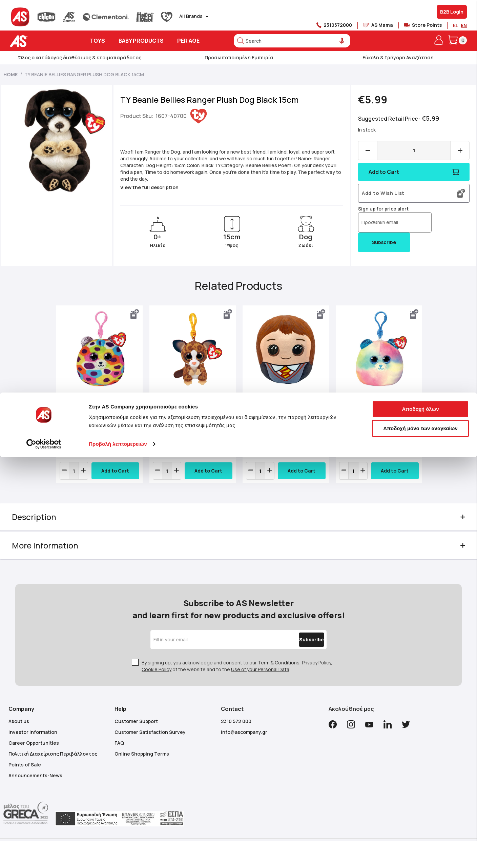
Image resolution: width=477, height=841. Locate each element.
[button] (138, 314)
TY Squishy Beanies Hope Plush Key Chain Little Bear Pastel (372, 409)
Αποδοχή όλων (420, 793)
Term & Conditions (278, 645)
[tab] (238, 512)
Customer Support (136, 703)
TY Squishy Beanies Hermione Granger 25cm (280, 406)
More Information (55, 541)
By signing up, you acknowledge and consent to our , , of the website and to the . (237, 648)
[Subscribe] (297, 622)
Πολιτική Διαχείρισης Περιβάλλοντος (52, 736)
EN (464, 25)
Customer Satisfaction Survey (150, 714)
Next (414, 397)
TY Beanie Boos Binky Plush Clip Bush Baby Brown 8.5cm (187, 409)
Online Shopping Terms (142, 736)
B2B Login (451, 11)
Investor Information (32, 714)
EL (455, 25)
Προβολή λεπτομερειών (118, 827)
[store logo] (39, 41)
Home (10, 74)
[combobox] (292, 40)
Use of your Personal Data (260, 651)
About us (18, 703)
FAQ (119, 725)
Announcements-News (35, 758)
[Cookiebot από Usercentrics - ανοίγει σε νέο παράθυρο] (44, 828)
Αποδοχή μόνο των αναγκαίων (420, 812)
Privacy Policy (316, 645)
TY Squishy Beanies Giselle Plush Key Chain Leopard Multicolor (105, 409)
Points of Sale (24, 747)
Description (44, 512)
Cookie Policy (156, 651)
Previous (62, 397)
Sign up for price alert (378, 208)
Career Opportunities (33, 725)
